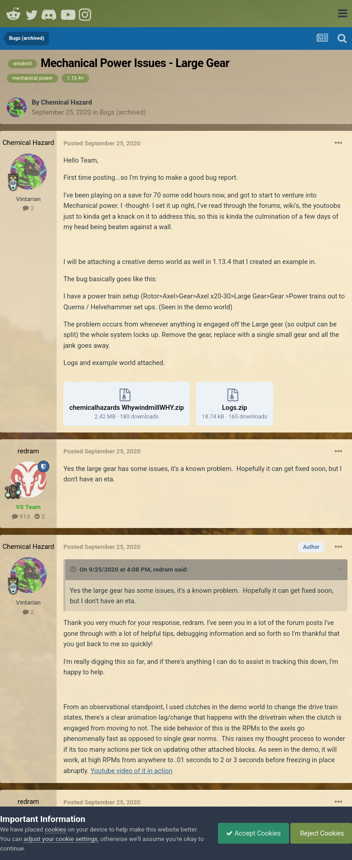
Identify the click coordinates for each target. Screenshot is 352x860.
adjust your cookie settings (60, 838)
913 (21, 516)
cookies (55, 829)
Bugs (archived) (123, 112)
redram (28, 451)
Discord (50, 14)
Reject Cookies (319, 833)
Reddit (14, 14)
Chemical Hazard (66, 102)
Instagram (86, 14)
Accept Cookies (249, 833)
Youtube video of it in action (132, 771)
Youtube (68, 14)
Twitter (32, 14)
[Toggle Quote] (74, 569)
